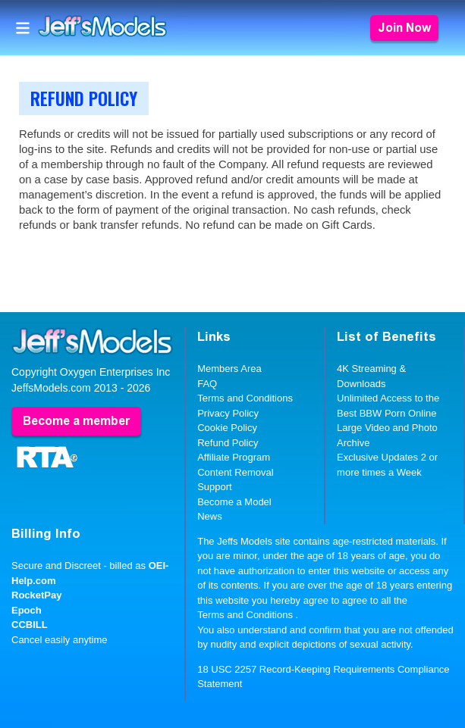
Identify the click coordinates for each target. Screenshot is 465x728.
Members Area (229, 368)
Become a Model (234, 502)
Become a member (76, 421)
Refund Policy (227, 442)
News (209, 516)
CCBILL (29, 624)
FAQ (207, 383)
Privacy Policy (228, 413)
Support (214, 486)
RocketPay (36, 595)
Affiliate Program (233, 457)
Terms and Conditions (245, 398)
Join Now (404, 27)
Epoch (26, 610)
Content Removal (235, 472)
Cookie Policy (227, 427)
